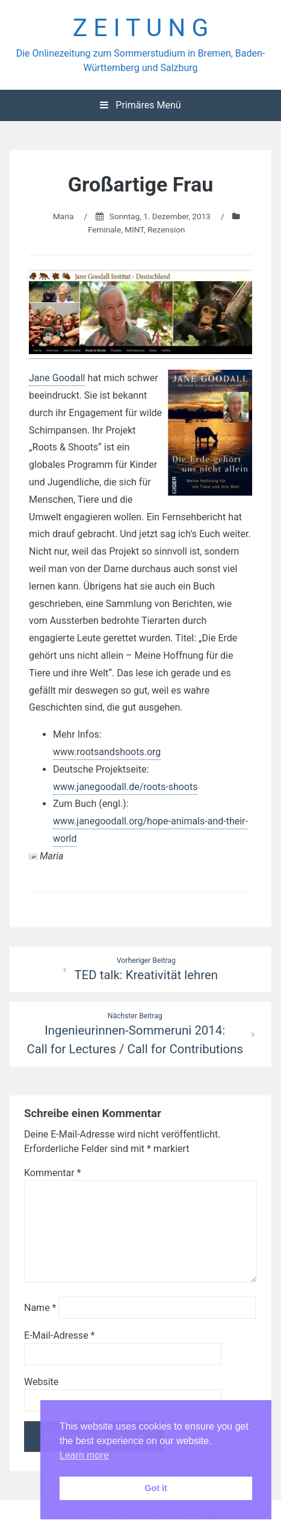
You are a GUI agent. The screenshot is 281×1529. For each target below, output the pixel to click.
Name (40, 1307)
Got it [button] (155, 1488)
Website (41, 1381)
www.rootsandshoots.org (107, 752)
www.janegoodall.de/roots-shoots (125, 787)
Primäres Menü (140, 105)
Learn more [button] (84, 1455)
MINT (134, 229)
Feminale (104, 229)
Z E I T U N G (141, 27)
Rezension (166, 229)
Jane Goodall (57, 378)
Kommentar (52, 1173)
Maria (63, 216)
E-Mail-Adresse (59, 1335)
